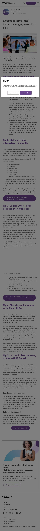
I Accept (26, 92)
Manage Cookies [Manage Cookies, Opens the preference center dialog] (13, 92)
